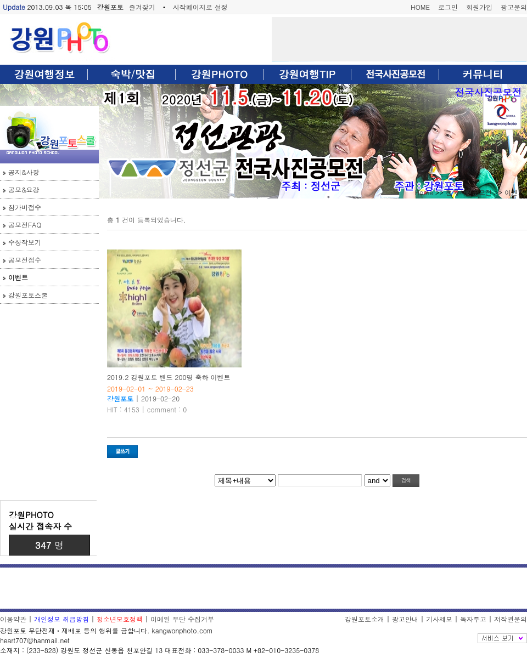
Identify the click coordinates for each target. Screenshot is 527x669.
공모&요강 (24, 189)
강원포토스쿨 (28, 294)
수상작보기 (24, 242)
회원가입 (479, 7)
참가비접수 (24, 207)
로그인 (448, 7)
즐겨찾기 (142, 7)
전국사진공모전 (488, 92)
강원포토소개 (364, 618)
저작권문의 (510, 618)
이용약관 (13, 618)
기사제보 (439, 618)
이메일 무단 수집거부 (182, 618)
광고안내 (405, 618)
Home (423, 192)
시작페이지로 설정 (200, 7)
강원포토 (110, 7)
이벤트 (18, 277)
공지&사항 (24, 172)
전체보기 (502, 638)
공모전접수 (24, 259)
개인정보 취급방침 (61, 618)
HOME (420, 7)
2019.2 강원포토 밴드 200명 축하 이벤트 (169, 377)
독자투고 (473, 618)
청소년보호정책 (120, 618)
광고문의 (514, 7)
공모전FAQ (24, 224)
